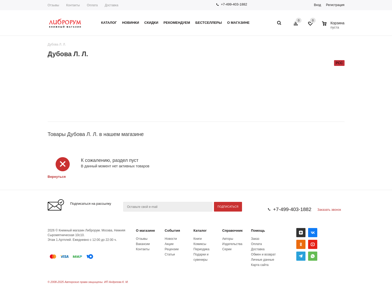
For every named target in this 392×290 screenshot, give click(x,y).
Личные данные (262, 259)
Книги (198, 239)
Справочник (232, 230)
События (172, 230)
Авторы (227, 239)
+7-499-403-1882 (234, 4)
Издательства (232, 244)
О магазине (145, 230)
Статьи (170, 254)
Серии (227, 249)
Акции (169, 244)
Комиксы (200, 244)
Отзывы (53, 5)
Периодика (202, 249)
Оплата (92, 5)
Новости (171, 239)
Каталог (200, 230)
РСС (339, 63)
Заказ (255, 239)
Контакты (73, 5)
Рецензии (172, 249)
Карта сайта (260, 265)
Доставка (112, 5)
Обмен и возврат (263, 254)
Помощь (258, 230)
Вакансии (143, 244)
